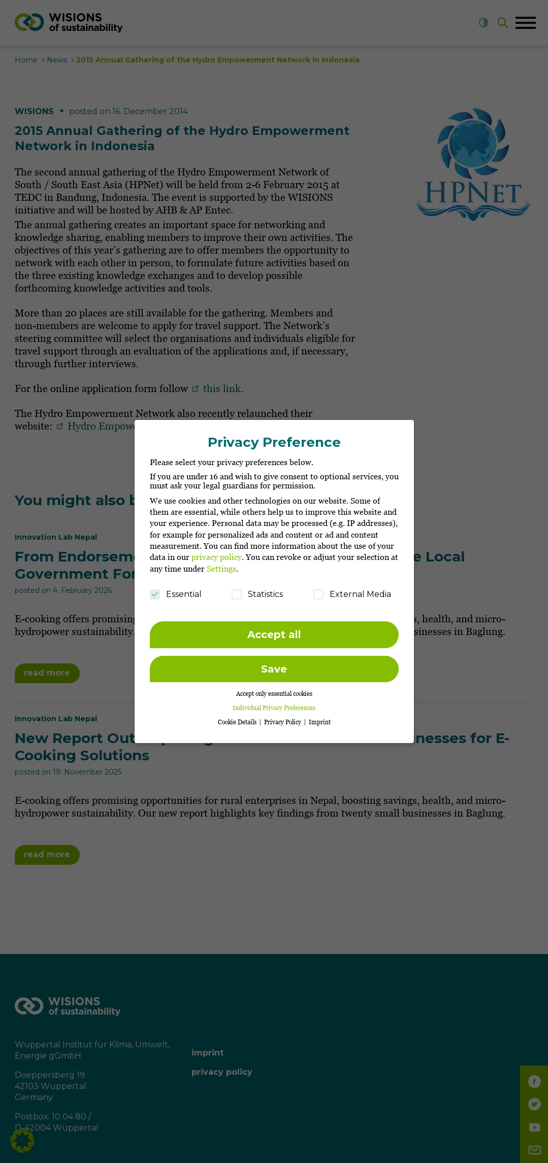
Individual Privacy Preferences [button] (274, 703)
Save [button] (274, 663)
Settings (221, 563)
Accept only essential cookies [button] (274, 688)
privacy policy (216, 551)
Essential (176, 589)
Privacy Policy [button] (283, 717)
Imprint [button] (320, 717)
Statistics (257, 589)
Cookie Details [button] (238, 717)
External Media (352, 589)
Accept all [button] (274, 629)
